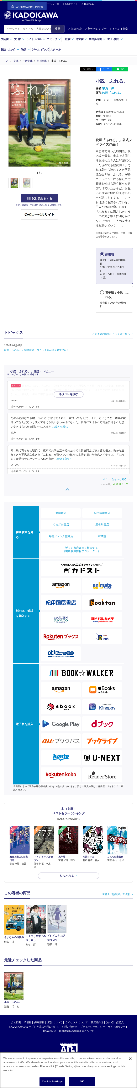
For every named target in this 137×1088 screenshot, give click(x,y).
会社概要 (16, 995)
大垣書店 (61, 513)
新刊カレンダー (96, 28)
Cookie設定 (49, 1003)
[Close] (130, 1059)
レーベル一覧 (51, 3)
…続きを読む (73, 394)
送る (122, 69)
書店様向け (97, 995)
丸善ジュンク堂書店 (61, 536)
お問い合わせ (69, 999)
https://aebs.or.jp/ (53, 1042)
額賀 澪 (108, 88)
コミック (54, 39)
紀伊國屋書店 (102, 513)
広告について (54, 995)
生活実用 (115, 39)
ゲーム (35, 49)
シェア (105, 69)
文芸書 (6, 39)
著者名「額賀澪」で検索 (116, 894)
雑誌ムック (10, 49)
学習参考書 (97, 39)
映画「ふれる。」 (114, 92)
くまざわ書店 (61, 524)
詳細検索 (75, 28)
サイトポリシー (116, 999)
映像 (25, 49)
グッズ (45, 49)
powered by (115, 484)
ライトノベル (35, 39)
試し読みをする (39, 198)
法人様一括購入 (115, 995)
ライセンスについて (76, 995)
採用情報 (39, 995)
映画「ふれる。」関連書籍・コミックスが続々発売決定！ (36, 350)
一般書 (68, 39)
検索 (57, 28)
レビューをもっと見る (114, 479)
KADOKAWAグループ (21, 999)
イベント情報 (118, 28)
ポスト (89, 69)
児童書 (81, 39)
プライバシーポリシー (92, 999)
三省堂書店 (102, 524)
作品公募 (89, 3)
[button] (73, 183)
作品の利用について (48, 999)
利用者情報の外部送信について (76, 1003)
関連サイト (71, 3)
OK (82, 1082)
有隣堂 (102, 536)
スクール (55, 49)
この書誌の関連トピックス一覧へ (111, 333)
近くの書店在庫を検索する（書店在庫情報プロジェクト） (81, 549)
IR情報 (27, 995)
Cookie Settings (52, 1082)
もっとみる (66, 875)
